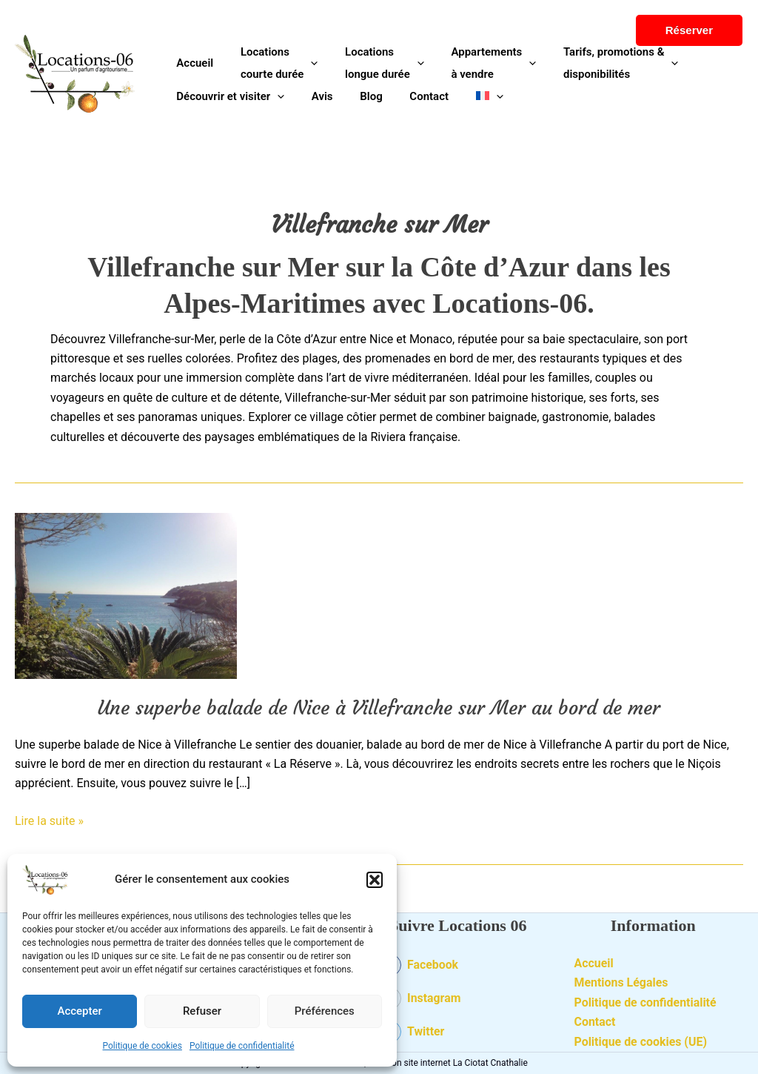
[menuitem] (467, 96)
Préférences (325, 1011)
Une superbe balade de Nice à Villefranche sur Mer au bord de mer (379, 708)
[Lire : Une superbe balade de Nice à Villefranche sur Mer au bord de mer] (126, 595)
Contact (595, 1022)
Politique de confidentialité (242, 1046)
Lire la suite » (49, 820)
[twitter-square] (458, 1032)
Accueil (594, 963)
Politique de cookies (142, 1046)
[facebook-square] (458, 969)
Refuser (202, 1011)
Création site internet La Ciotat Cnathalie (448, 1063)
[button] (374, 879)
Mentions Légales (621, 982)
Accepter (79, 1011)
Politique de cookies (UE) (641, 1042)
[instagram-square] (458, 1002)
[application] (303, 63)
